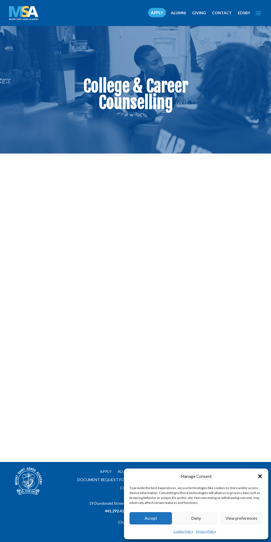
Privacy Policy (206, 531)
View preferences (241, 518)
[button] (260, 476)
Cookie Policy (183, 531)
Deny (196, 518)
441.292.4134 (116, 511)
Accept (151, 518)
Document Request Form (103, 480)
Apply (106, 472)
